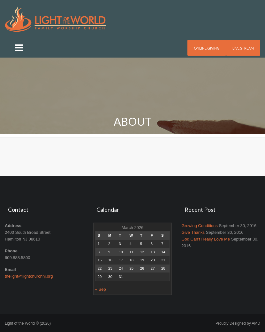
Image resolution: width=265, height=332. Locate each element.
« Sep (100, 289)
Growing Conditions (199, 225)
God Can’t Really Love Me (205, 239)
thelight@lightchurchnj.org (29, 276)
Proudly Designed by (238, 323)
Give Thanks (193, 232)
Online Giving (207, 48)
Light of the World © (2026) (28, 323)
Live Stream (243, 48)
